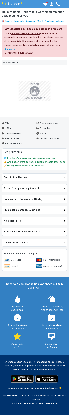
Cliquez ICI (10, 49)
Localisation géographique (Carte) (23, 199)
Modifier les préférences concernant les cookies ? (34, 403)
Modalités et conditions (17, 242)
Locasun (34, 369)
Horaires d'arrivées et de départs (22, 231)
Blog (39, 365)
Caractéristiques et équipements (22, 188)
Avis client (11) (12, 220)
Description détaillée (15, 177)
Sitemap (24, 369)
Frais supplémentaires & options (22, 209)
